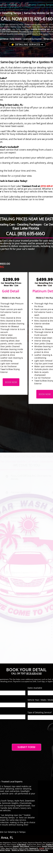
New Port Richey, (12, 848)
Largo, (3, 848)
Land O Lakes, (24, 848)
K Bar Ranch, (21, 844)
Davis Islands (24, 846)
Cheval (41, 848)
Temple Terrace (47, 846)
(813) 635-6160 (37, 19)
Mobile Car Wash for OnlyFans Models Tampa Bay (30, 850)
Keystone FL (33, 848)
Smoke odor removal (23, 612)
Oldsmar (16, 846)
